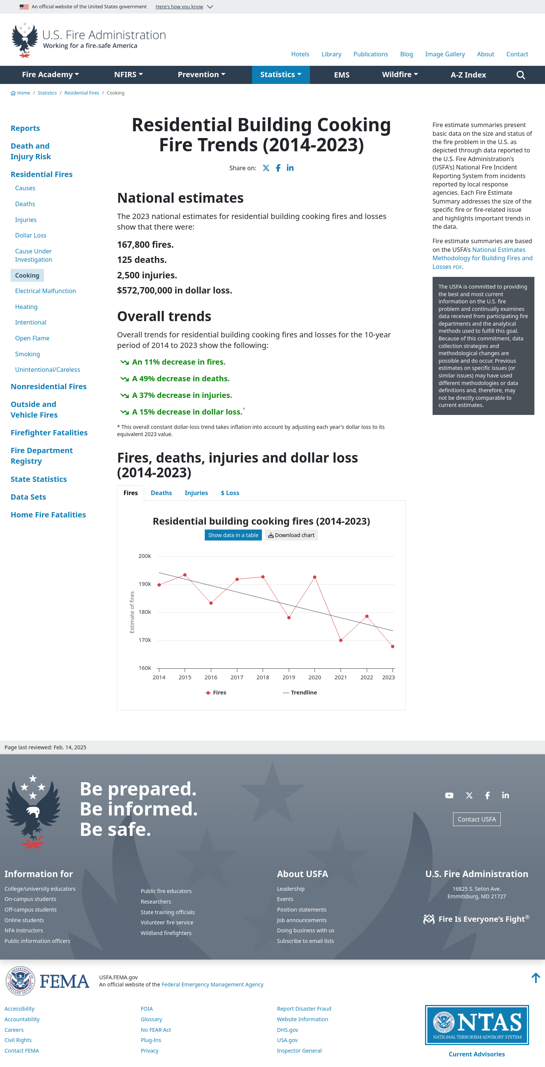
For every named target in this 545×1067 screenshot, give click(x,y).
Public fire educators (166, 891)
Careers (14, 1029)
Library (331, 54)
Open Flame (32, 338)
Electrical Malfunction (45, 291)
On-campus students (30, 898)
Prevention (198, 74)
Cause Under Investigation (33, 255)
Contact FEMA (22, 1050)
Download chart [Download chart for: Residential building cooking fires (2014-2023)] (291, 535)
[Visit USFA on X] (469, 795)
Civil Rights (18, 1040)
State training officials (168, 912)
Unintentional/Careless (47, 369)
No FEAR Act (156, 1029)
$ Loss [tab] (230, 493)
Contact (517, 54)
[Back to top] (535, 980)
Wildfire (397, 74)
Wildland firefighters (166, 933)
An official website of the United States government (111, 6)
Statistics (277, 74)
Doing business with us (306, 930)
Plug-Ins (151, 1040)
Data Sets (28, 497)
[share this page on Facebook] (278, 168)
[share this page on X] (266, 168)
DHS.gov (287, 1029)
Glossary (151, 1019)
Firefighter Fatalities (49, 432)
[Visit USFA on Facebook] (487, 795)
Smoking (27, 354)
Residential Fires (81, 93)
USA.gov (287, 1040)
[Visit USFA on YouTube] (449, 795)
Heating (26, 307)
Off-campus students (31, 909)
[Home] (91, 39)
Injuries (26, 220)
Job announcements (302, 920)
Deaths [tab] (161, 493)
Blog (406, 54)
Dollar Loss (31, 235)
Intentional (31, 322)
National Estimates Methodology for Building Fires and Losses (483, 258)
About (485, 54)
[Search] (521, 75)
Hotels (300, 54)
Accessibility (19, 1008)
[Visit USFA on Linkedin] (505, 795)
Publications (370, 54)
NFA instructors (24, 930)
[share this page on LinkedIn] (290, 168)
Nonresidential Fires (49, 386)
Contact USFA (477, 819)
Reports (25, 128)
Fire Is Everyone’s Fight (477, 919)
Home (20, 93)
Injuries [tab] (196, 493)
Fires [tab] (130, 493)
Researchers (156, 901)
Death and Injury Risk (31, 151)
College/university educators (40, 888)
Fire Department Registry (42, 455)
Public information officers (37, 940)
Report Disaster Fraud (304, 1008)
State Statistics (39, 479)
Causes (25, 188)
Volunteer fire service (167, 922)
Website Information (302, 1019)
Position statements (302, 909)
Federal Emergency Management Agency (212, 984)
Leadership (291, 888)
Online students (24, 920)
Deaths (25, 204)
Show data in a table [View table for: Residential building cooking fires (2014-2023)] (233, 535)
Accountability (22, 1019)
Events (285, 898)
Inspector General (299, 1050)
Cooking (27, 275)
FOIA (147, 1008)
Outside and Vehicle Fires (34, 409)
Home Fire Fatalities (48, 514)
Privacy (150, 1050)
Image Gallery (445, 54)
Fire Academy (47, 74)
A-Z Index (468, 75)
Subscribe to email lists (305, 940)
